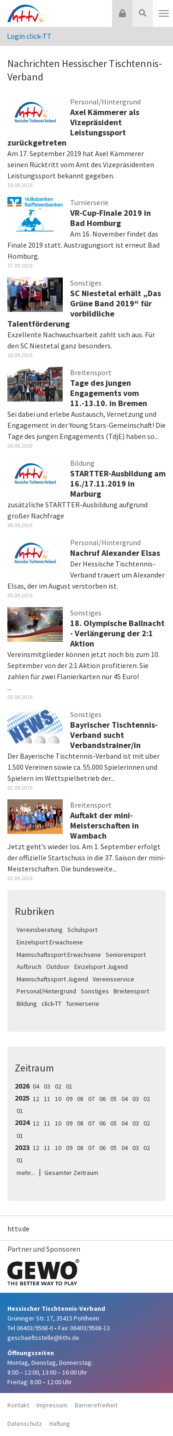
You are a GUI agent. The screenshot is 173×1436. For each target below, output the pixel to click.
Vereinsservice (113, 979)
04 (36, 1086)
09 (69, 1099)
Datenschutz (24, 1423)
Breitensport (131, 991)
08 (80, 1099)
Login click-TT (29, 36)
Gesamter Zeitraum (71, 1172)
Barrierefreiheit (96, 1405)
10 (58, 1099)
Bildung (27, 1003)
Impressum (51, 1405)
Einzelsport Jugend (101, 966)
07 (91, 1099)
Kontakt (18, 1405)
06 (102, 1099)
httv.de (18, 1228)
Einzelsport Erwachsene (50, 942)
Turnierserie (82, 1003)
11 (47, 1099)
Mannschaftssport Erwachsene (59, 954)
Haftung (59, 1423)
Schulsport (82, 929)
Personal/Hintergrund (46, 991)
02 (58, 1086)
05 (113, 1099)
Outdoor (58, 966)
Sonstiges (95, 991)
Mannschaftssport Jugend (52, 979)
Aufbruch (29, 966)
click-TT (51, 1003)
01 (69, 1086)
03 (47, 1086)
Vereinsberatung (40, 929)
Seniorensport (126, 954)
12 (36, 1099)
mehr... (26, 1172)
